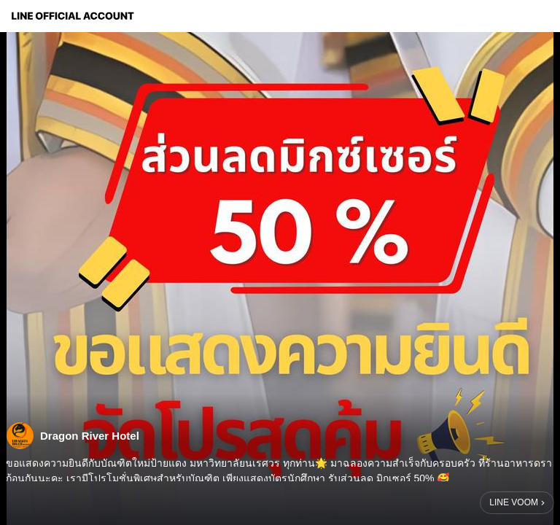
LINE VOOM (513, 502)
